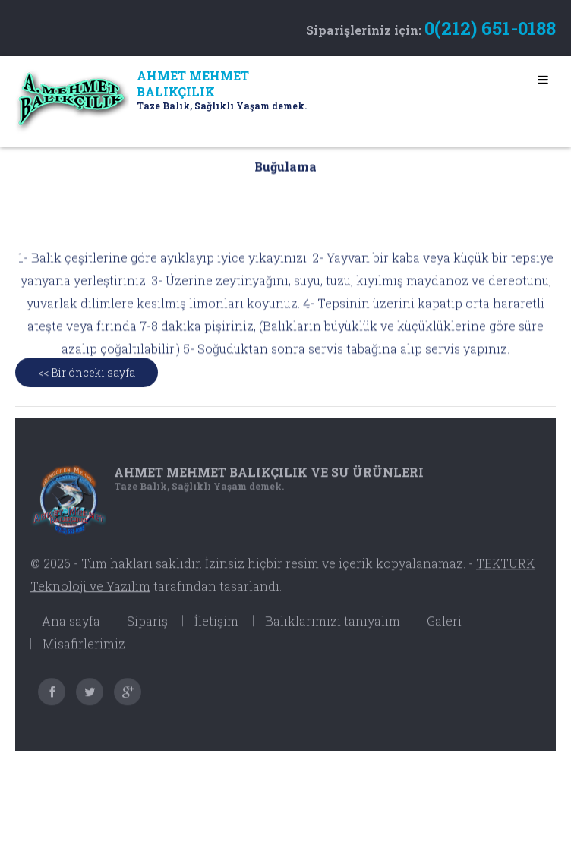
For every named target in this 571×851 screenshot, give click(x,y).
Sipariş (147, 628)
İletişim (216, 628)
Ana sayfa (71, 628)
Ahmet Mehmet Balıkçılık (269, 479)
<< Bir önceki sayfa (86, 377)
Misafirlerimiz (84, 651)
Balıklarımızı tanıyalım (332, 628)
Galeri (444, 628)
